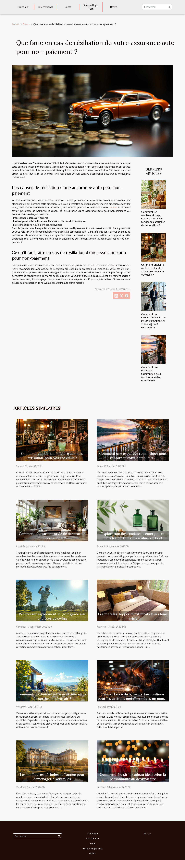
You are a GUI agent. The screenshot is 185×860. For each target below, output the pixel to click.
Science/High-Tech (90, 7)
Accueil (15, 24)
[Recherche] (157, 7)
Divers (113, 7)
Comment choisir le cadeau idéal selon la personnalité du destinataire (133, 776)
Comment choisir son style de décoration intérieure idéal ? (52, 536)
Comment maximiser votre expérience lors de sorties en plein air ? (52, 696)
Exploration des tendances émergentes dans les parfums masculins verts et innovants (132, 538)
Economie (23, 7)
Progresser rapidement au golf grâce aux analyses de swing (52, 616)
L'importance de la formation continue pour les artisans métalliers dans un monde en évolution (133, 698)
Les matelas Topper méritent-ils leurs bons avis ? (133, 616)
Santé (68, 7)
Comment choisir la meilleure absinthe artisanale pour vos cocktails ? (52, 455)
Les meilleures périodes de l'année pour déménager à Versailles (52, 776)
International (45, 7)
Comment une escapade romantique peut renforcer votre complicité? (151, 374)
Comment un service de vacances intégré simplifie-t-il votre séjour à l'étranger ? (153, 321)
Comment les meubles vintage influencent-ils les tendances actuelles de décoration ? (153, 218)
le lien (113, 207)
